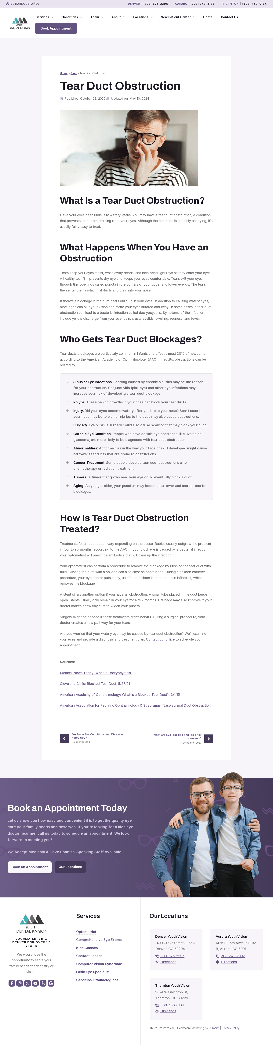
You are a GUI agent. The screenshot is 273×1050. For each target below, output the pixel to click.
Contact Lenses (89, 956)
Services (47, 17)
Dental (208, 17)
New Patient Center (180, 17)
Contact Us (229, 17)
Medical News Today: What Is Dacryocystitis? (96, 673)
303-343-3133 (233, 956)
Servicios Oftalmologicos (97, 980)
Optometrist (86, 932)
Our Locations (70, 867)
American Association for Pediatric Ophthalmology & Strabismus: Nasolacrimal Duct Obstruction (135, 705)
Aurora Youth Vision (231, 936)
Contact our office (160, 639)
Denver (134, 3)
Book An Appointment (30, 867)
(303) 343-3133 (203, 3)
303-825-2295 (172, 956)
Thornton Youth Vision (172, 986)
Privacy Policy (230, 1028)
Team (99, 17)
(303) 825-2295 (156, 3)
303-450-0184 (172, 1005)
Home (63, 73)
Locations (145, 17)
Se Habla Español (25, 3)
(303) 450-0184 (254, 3)
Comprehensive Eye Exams (99, 940)
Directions (168, 962)
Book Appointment (56, 28)
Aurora (181, 3)
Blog (74, 73)
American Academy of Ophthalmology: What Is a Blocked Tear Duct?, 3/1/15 (120, 695)
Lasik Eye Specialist (93, 972)
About (120, 17)
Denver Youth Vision (171, 936)
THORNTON (230, 3)
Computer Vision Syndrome (99, 964)
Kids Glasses (87, 948)
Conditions (74, 17)
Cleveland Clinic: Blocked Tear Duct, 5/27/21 (95, 684)
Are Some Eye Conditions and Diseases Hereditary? (97, 736)
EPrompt (214, 1028)
